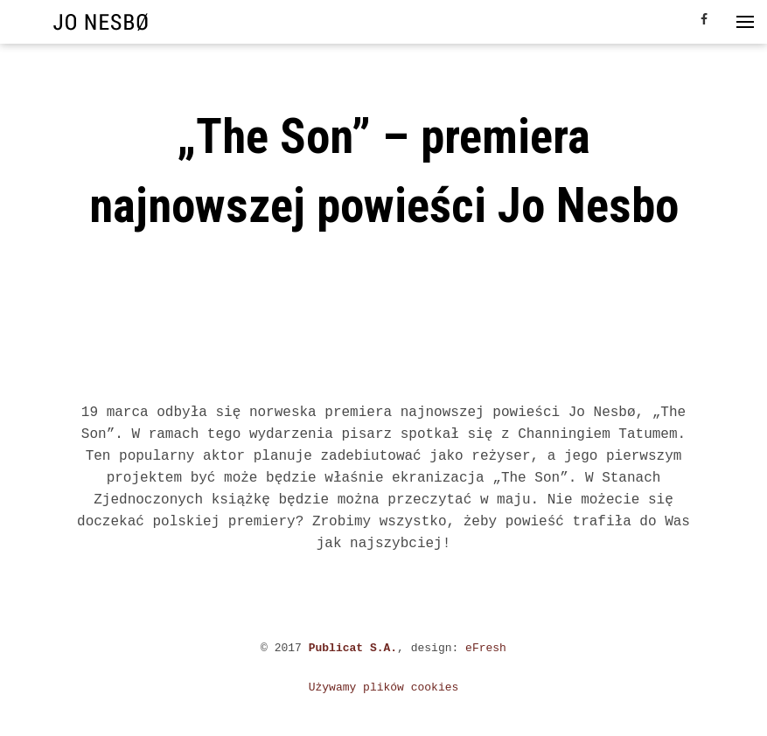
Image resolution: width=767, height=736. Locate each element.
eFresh (485, 648)
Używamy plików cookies (384, 687)
